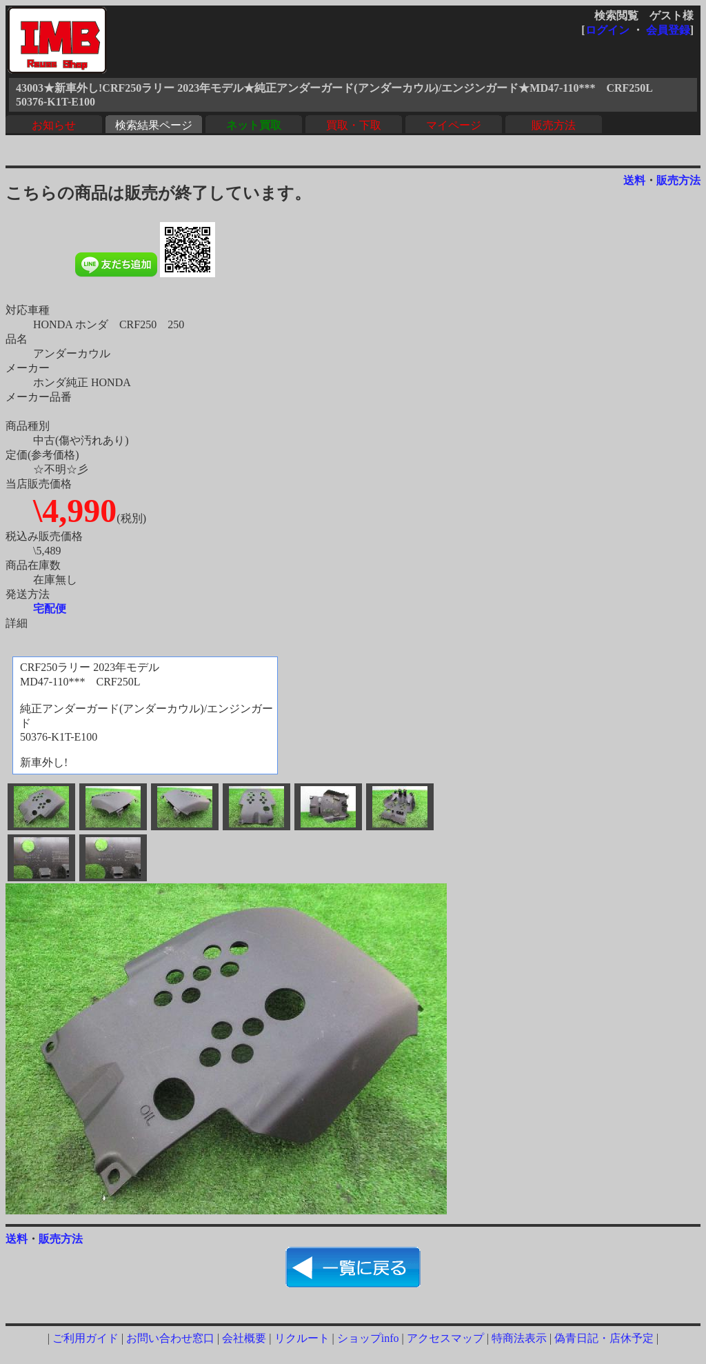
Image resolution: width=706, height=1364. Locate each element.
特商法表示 (519, 1338)
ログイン (607, 30)
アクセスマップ (445, 1338)
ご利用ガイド (85, 1338)
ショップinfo (368, 1338)
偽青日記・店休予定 (604, 1338)
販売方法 (554, 125)
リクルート (302, 1338)
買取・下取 (353, 125)
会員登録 (668, 30)
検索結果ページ (153, 125)
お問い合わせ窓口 (170, 1338)
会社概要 (244, 1338)
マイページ (453, 125)
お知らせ (54, 125)
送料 (634, 180)
